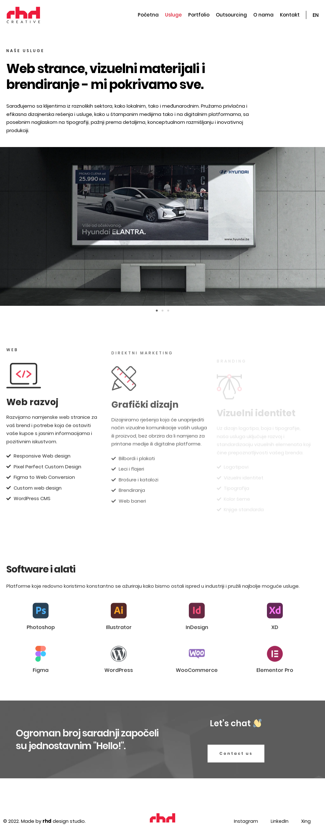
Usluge (173, 14)
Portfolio (198, 14)
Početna (148, 14)
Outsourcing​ (231, 14)
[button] (157, 311)
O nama (263, 14)
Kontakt (290, 14)
